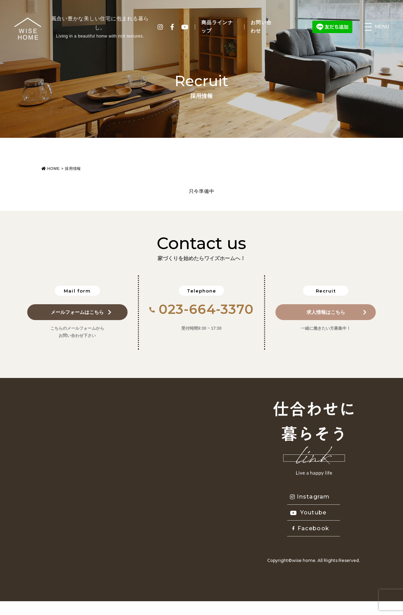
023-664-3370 (201, 309)
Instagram (310, 496)
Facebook (311, 528)
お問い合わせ (261, 26)
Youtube (308, 512)
